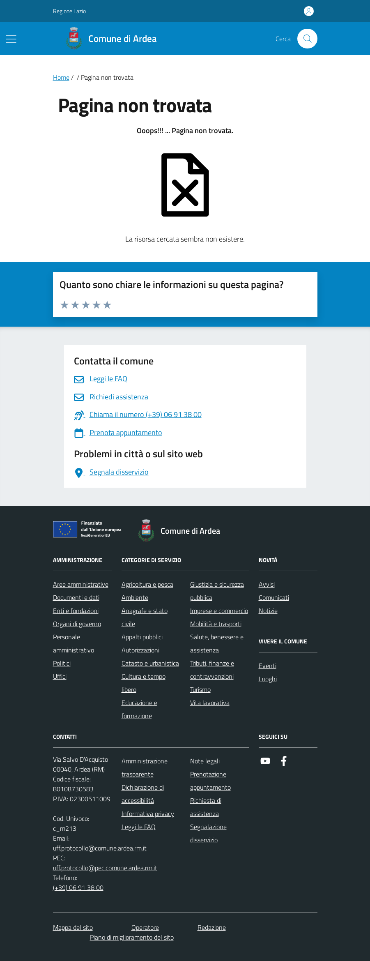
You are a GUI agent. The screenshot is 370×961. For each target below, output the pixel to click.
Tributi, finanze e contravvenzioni (212, 669)
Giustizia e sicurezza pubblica (217, 590)
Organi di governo (77, 624)
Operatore (145, 927)
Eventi (267, 666)
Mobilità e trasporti (215, 624)
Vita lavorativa (210, 702)
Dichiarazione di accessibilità (143, 793)
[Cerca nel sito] (307, 38)
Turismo (200, 689)
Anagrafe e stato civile (145, 617)
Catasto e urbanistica (150, 663)
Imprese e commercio (219, 610)
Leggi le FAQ (139, 827)
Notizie (268, 610)
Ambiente (135, 597)
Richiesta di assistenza (205, 806)
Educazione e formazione (139, 709)
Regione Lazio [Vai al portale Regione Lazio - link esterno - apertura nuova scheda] (69, 11)
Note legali (205, 761)
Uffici (60, 676)
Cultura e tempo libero (143, 682)
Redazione (212, 927)
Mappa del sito (73, 927)
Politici (62, 663)
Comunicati (274, 597)
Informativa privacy (148, 813)
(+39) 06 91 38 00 (78, 887)
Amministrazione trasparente (145, 767)
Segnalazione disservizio (208, 833)
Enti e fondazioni (76, 610)
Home (61, 77)
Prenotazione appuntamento (210, 780)
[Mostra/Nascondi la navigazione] (11, 39)
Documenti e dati (76, 597)
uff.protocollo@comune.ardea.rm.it (100, 848)
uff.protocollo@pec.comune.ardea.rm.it (105, 868)
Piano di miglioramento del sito (132, 937)
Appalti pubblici (142, 637)
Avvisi (267, 584)
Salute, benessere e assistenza (217, 643)
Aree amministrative (80, 584)
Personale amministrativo (73, 643)
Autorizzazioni (140, 650)
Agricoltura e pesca (147, 584)
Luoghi (268, 679)
